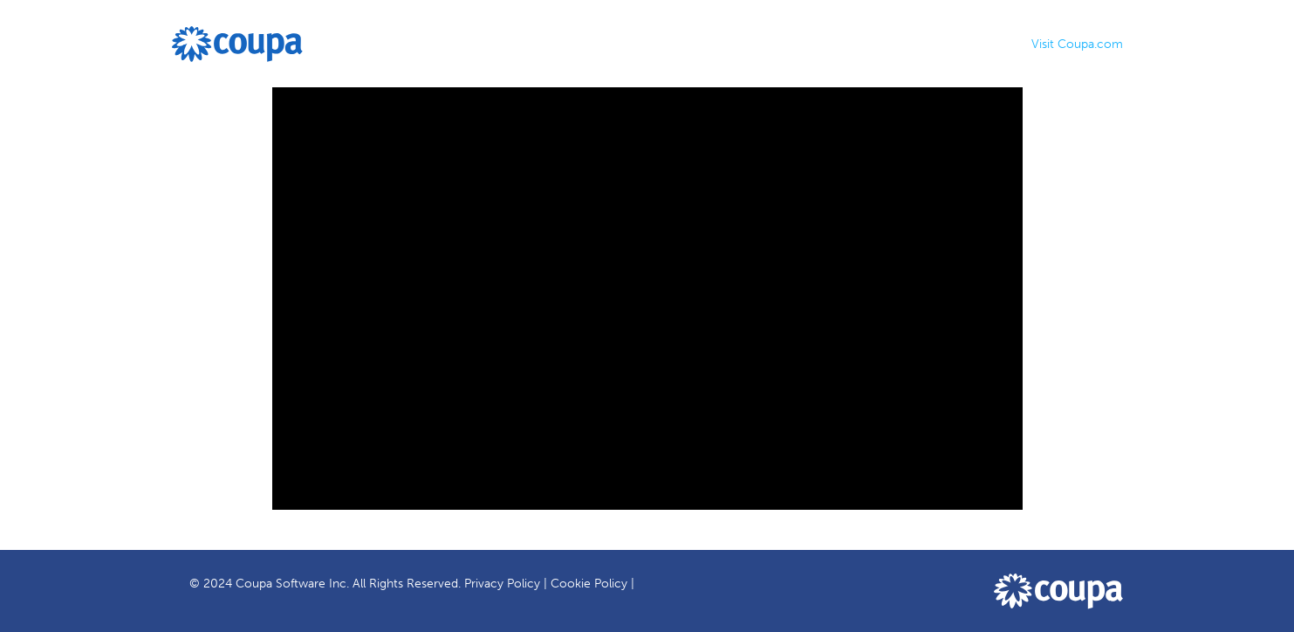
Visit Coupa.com (1077, 44)
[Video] (647, 298)
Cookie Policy (589, 583)
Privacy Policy (502, 583)
